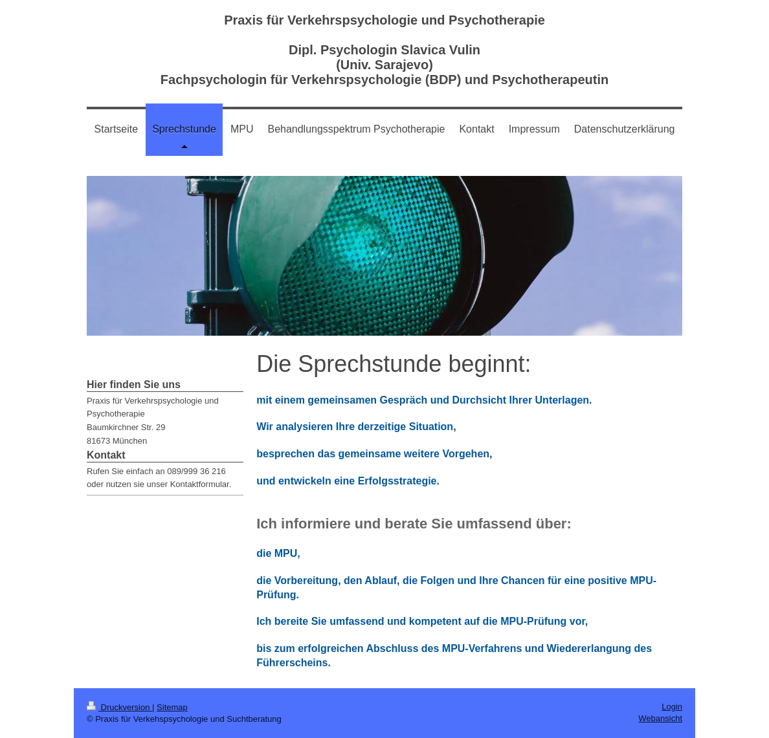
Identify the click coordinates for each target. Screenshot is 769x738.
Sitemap (172, 707)
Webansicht (660, 718)
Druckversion (119, 707)
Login (672, 706)
